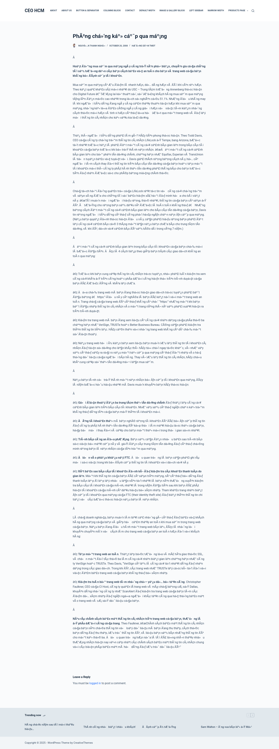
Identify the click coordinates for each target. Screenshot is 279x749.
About (53, 10)
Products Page (239, 11)
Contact (130, 10)
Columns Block (112, 10)
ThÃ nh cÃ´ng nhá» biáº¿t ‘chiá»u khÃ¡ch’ (109, 727)
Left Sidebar (196, 10)
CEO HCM (34, 10)
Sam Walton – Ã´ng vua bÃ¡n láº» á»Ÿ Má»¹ (226, 727)
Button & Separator (87, 10)
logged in (95, 683)
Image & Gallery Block (172, 10)
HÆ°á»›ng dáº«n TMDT (143, 46)
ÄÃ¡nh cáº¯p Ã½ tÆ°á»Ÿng (159, 727)
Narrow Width (216, 10)
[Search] (253, 10)
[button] (248, 11)
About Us (67, 10)
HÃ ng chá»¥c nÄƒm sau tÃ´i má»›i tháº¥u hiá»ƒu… (49, 727)
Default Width (147, 10)
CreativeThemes (83, 742)
